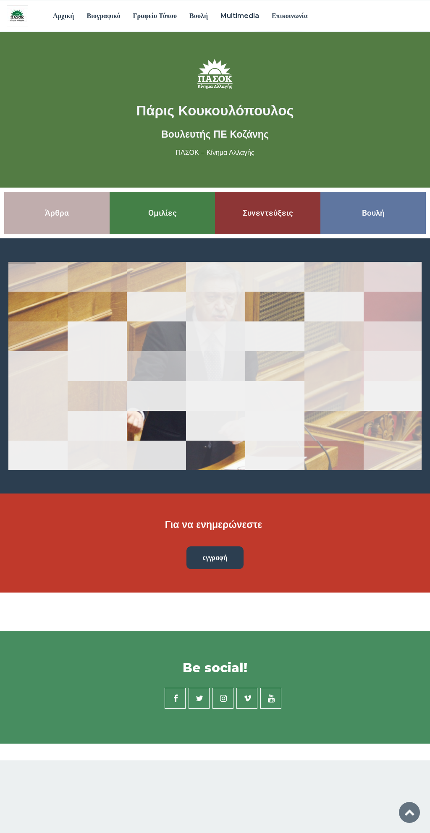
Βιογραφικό (103, 16)
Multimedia (239, 16)
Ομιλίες (162, 213)
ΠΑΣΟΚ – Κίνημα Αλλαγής (215, 153)
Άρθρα (57, 213)
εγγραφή (215, 557)
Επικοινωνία (290, 16)
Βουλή (198, 16)
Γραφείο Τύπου (155, 16)
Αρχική (63, 16)
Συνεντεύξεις (268, 213)
